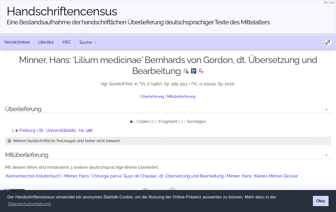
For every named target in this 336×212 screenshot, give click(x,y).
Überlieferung (152, 96)
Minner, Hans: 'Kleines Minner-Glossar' (263, 176)
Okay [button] (320, 201)
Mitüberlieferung (181, 96)
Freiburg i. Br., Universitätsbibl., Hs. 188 (55, 130)
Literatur (46, 42)
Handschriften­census (62, 11)
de (326, 2)
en (332, 2)
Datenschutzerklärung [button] (29, 204)
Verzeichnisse (17, 42)
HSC (67, 42)
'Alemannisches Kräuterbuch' (33, 176)
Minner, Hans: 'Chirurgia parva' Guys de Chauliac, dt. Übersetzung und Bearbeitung (144, 176)
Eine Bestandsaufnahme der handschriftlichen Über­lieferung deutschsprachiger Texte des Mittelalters (138, 22)
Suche (86, 42)
